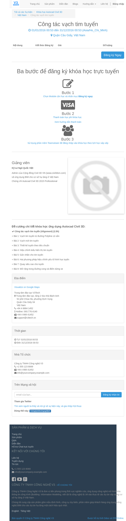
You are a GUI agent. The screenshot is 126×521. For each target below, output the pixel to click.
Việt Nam (22, 15)
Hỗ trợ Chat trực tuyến (23, 446)
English (15, 511)
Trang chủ (17, 434)
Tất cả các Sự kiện (23, 12)
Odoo (106, 518)
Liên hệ (15, 458)
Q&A (14, 440)
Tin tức (15, 464)
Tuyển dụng (18, 461)
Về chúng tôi (64, 485)
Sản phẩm (17, 437)
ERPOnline (118, 518)
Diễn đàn (16, 443)
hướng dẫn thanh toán (70, 122)
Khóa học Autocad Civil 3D (49, 12)
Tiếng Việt (25, 511)
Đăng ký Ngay (112, 55)
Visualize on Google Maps (27, 287)
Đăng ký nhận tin (111, 394)
